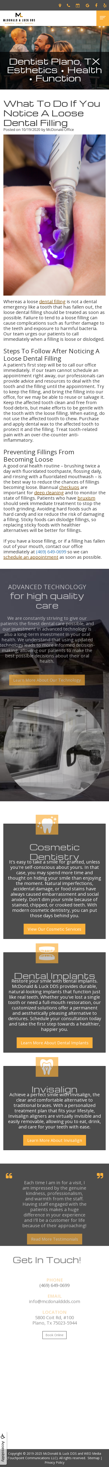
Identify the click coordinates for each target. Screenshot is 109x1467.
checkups (69, 487)
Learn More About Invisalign (54, 1140)
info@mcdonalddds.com (54, 1311)
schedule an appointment (30, 557)
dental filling (52, 302)
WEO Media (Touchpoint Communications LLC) (54, 1455)
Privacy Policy (54, 1462)
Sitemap (94, 1458)
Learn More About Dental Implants (55, 1042)
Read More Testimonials (54, 1248)
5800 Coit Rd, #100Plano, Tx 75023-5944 (54, 1329)
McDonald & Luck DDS (60, 1453)
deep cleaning (49, 493)
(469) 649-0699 (51, 552)
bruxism (86, 498)
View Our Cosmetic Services (54, 929)
